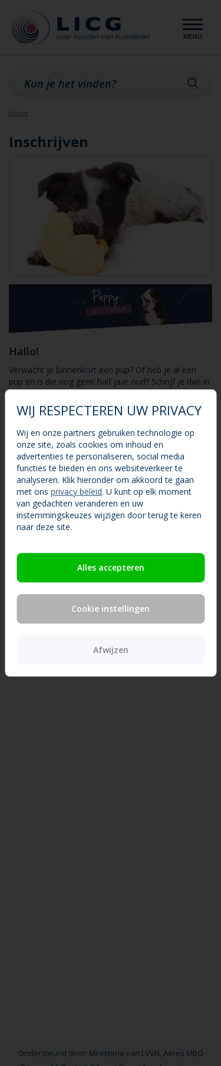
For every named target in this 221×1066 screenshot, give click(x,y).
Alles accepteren (110, 567)
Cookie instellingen (110, 608)
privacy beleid (76, 491)
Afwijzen (110, 649)
